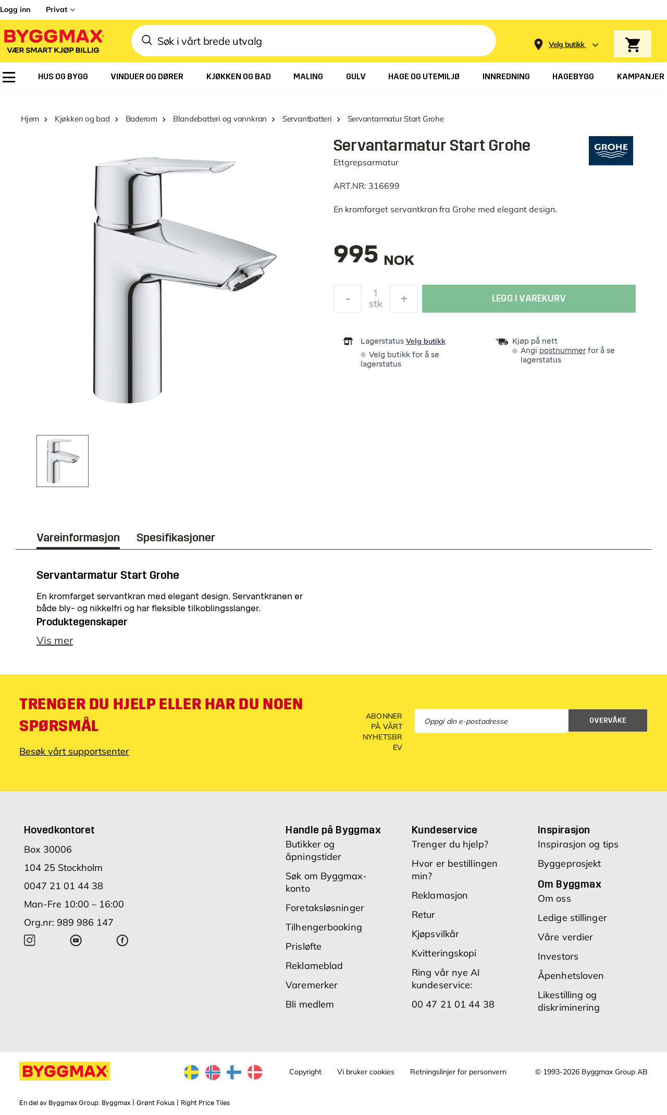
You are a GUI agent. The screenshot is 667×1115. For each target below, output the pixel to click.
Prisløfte (304, 946)
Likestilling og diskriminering (569, 1001)
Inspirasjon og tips (578, 844)
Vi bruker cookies (365, 1071)
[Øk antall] (404, 301)
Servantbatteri (307, 119)
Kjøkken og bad (82, 119)
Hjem (30, 119)
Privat (56, 9)
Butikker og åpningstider (313, 850)
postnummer (562, 350)
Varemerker (312, 985)
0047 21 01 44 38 (63, 886)
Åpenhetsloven (571, 975)
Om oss (554, 898)
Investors (558, 956)
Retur (424, 914)
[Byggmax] (53, 41)
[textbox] (374, 259)
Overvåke (607, 720)
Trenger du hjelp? (450, 844)
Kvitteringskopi (444, 953)
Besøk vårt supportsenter (74, 751)
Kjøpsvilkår (435, 934)
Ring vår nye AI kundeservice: (446, 978)
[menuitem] (9, 77)
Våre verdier (565, 937)
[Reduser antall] (348, 301)
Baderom (141, 119)
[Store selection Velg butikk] (566, 45)
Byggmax (116, 1103)
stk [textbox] (375, 306)
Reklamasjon (440, 895)
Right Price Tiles (205, 1103)
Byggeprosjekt (569, 863)
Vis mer (54, 640)
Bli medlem (310, 1004)
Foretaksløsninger (325, 908)
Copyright (305, 1071)
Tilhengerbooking (324, 927)
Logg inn (15, 9)
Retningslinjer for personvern (458, 1071)
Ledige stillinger (572, 918)
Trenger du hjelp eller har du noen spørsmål (161, 715)
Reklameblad (314, 966)
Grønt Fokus (156, 1103)
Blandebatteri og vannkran (220, 119)
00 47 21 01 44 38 (453, 1004)
